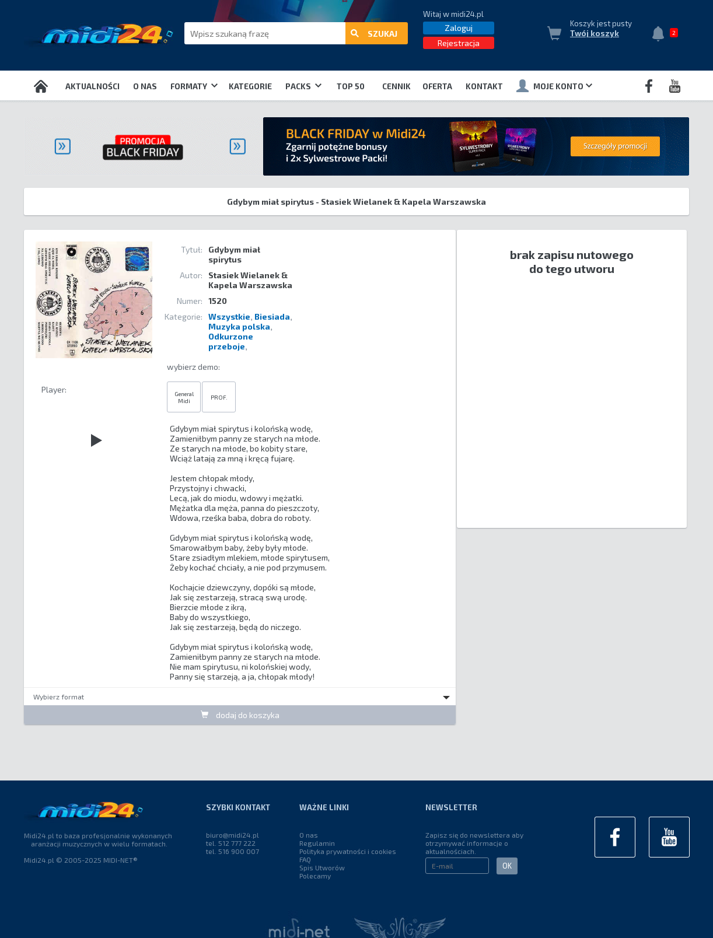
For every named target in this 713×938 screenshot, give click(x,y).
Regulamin (317, 843)
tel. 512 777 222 (231, 843)
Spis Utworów (322, 867)
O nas (145, 86)
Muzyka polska (239, 326)
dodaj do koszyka (240, 715)
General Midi (184, 397)
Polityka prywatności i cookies (347, 851)
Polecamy (315, 876)
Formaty (194, 86)
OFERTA (437, 86)
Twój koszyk (594, 33)
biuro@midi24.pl (232, 835)
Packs (303, 86)
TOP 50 (351, 86)
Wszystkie (229, 316)
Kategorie (250, 86)
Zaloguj (459, 28)
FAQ (305, 859)
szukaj (374, 33)
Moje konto (554, 85)
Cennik (396, 86)
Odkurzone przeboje (230, 341)
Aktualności (92, 86)
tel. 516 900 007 (232, 851)
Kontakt (484, 86)
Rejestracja (459, 43)
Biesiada (272, 316)
